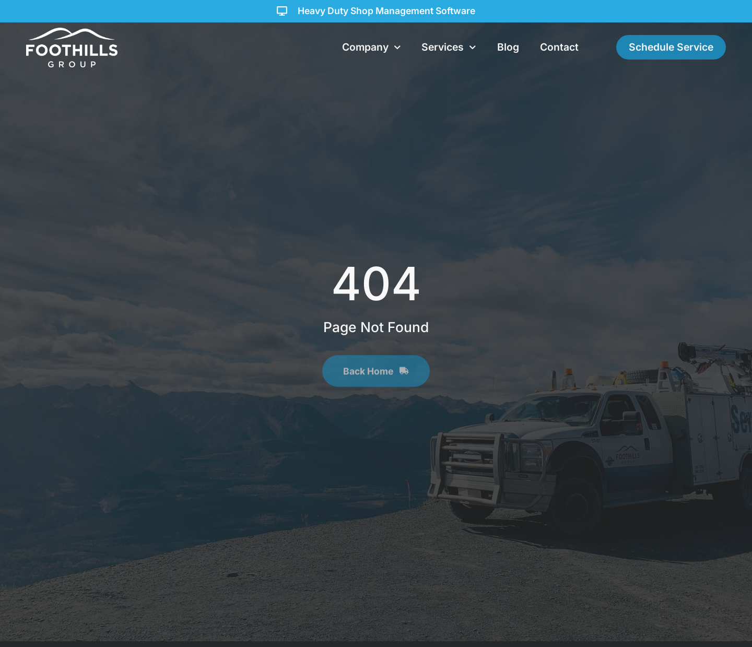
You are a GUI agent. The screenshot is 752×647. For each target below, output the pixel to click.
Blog (508, 47)
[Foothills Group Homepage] (72, 47)
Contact (559, 47)
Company (371, 47)
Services (448, 47)
